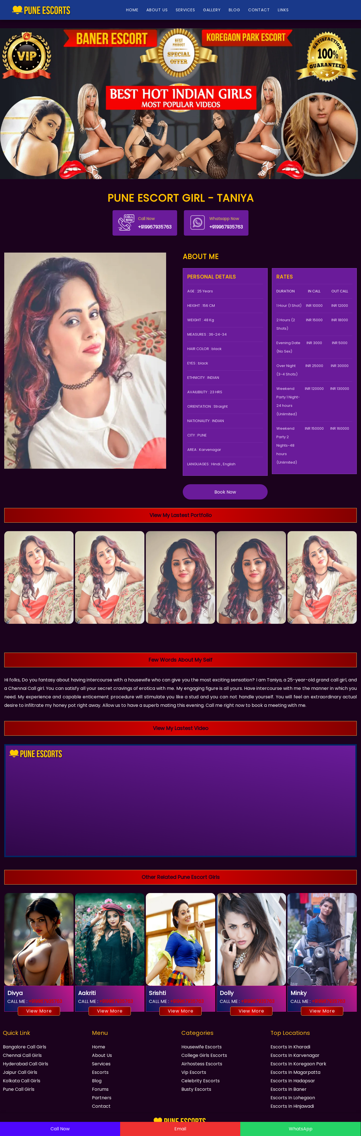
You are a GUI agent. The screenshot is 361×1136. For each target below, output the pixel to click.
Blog (97, 1081)
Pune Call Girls (18, 1089)
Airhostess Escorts (201, 1064)
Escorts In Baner (288, 1089)
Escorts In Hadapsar (292, 1081)
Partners (101, 1097)
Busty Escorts (196, 1089)
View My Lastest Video (180, 728)
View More (39, 1011)
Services (101, 1064)
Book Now (225, 492)
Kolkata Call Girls (21, 1081)
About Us (102, 1055)
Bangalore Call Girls (24, 1047)
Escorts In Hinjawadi (292, 1106)
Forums (100, 1089)
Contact (101, 1106)
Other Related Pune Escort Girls (181, 877)
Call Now (60, 1129)
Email (180, 1129)
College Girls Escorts (204, 1055)
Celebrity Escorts (200, 1081)
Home (98, 1047)
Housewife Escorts (201, 1047)
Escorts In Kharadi (290, 1047)
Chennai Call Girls (22, 1055)
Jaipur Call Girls (20, 1072)
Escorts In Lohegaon (292, 1097)
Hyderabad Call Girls (25, 1064)
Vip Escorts (193, 1072)
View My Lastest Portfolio (180, 515)
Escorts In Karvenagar (295, 1055)
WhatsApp (300, 1129)
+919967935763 (144, 222)
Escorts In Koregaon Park (298, 1064)
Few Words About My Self (180, 659)
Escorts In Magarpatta (295, 1072)
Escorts (100, 1072)
